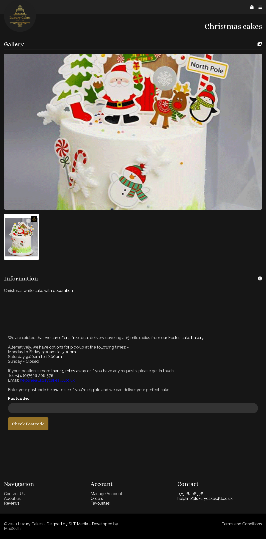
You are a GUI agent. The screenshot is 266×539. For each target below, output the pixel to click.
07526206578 (190, 493)
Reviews (11, 503)
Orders (97, 498)
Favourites (100, 503)
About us (12, 498)
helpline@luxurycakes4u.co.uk (47, 380)
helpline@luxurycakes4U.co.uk (205, 498)
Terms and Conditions (242, 524)
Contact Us (14, 493)
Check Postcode (28, 423)
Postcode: (18, 398)
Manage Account (106, 493)
